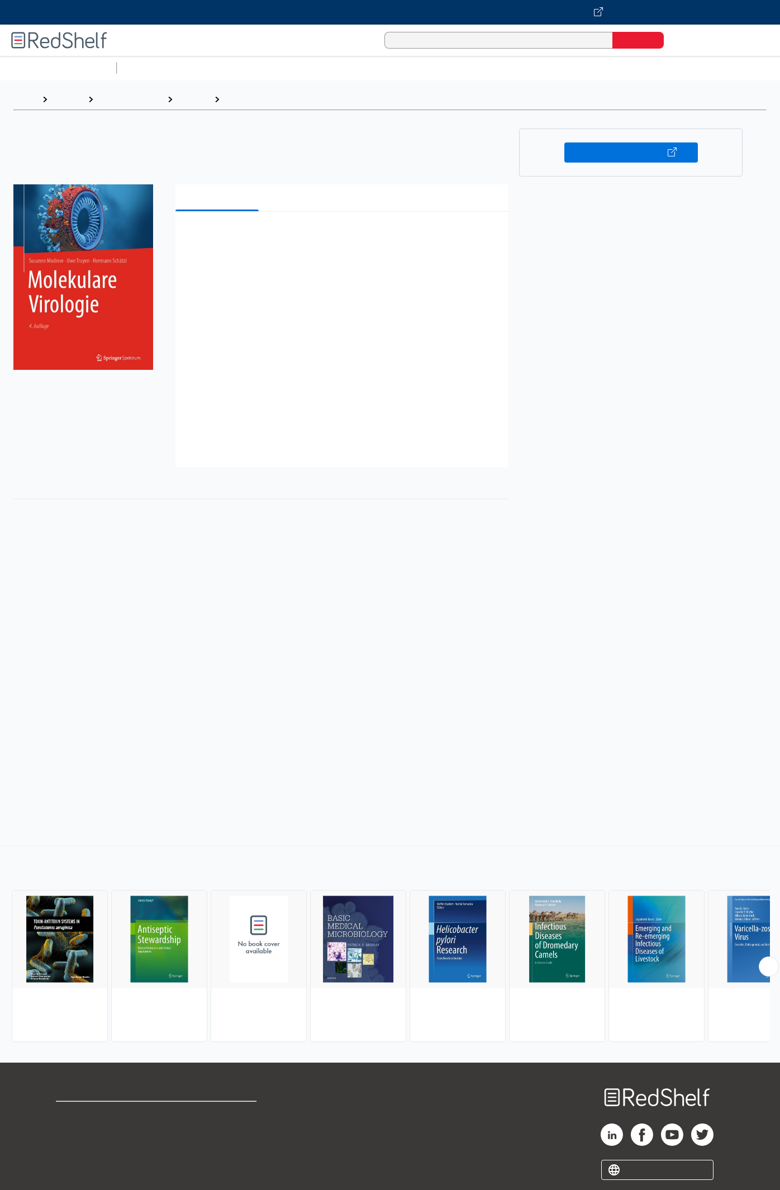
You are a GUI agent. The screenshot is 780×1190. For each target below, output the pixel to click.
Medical (193, 99)
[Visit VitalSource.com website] (390, 12)
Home (25, 99)
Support (72, 1132)
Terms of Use (218, 1115)
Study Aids (151, 68)
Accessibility (216, 1150)
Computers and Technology (319, 68)
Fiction (632, 68)
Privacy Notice (87, 1150)
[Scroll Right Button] (769, 966)
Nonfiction (677, 68)
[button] (344, 237)
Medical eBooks (130, 99)
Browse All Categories (58, 68)
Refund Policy (218, 1132)
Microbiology (252, 99)
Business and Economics (433, 68)
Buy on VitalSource (631, 152)
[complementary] (390, 945)
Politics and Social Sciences (550, 68)
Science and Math (219, 68)
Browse (68, 99)
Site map (74, 1168)
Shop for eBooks (91, 1115)
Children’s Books (741, 68)
